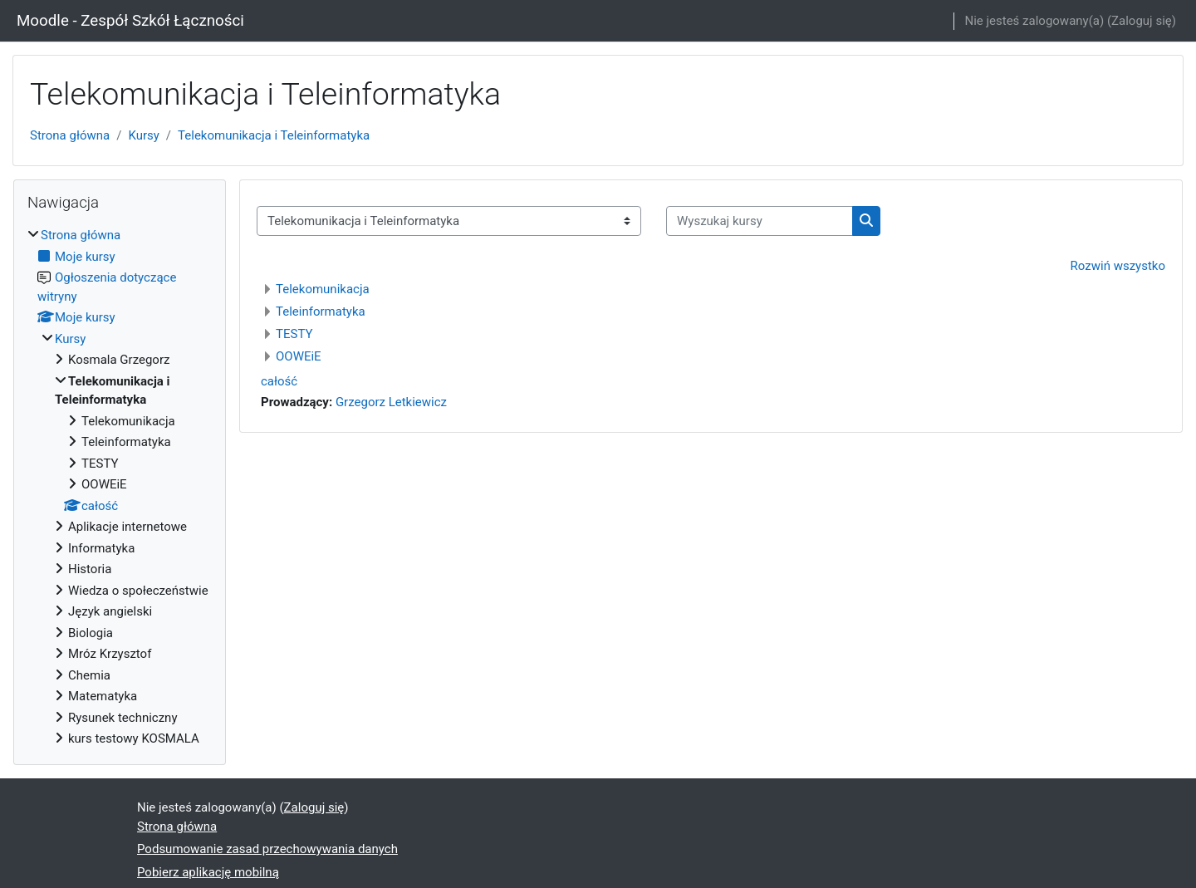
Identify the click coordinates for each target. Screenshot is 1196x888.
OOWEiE (298, 356)
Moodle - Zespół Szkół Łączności (130, 21)
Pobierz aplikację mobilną (208, 872)
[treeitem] (119, 487)
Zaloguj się (1141, 20)
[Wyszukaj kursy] (759, 221)
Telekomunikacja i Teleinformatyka (274, 135)
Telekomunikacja (323, 289)
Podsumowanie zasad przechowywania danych (267, 848)
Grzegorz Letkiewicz (391, 402)
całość (279, 381)
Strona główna (70, 135)
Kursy (143, 135)
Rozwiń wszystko (1118, 265)
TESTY (294, 333)
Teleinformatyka (320, 311)
